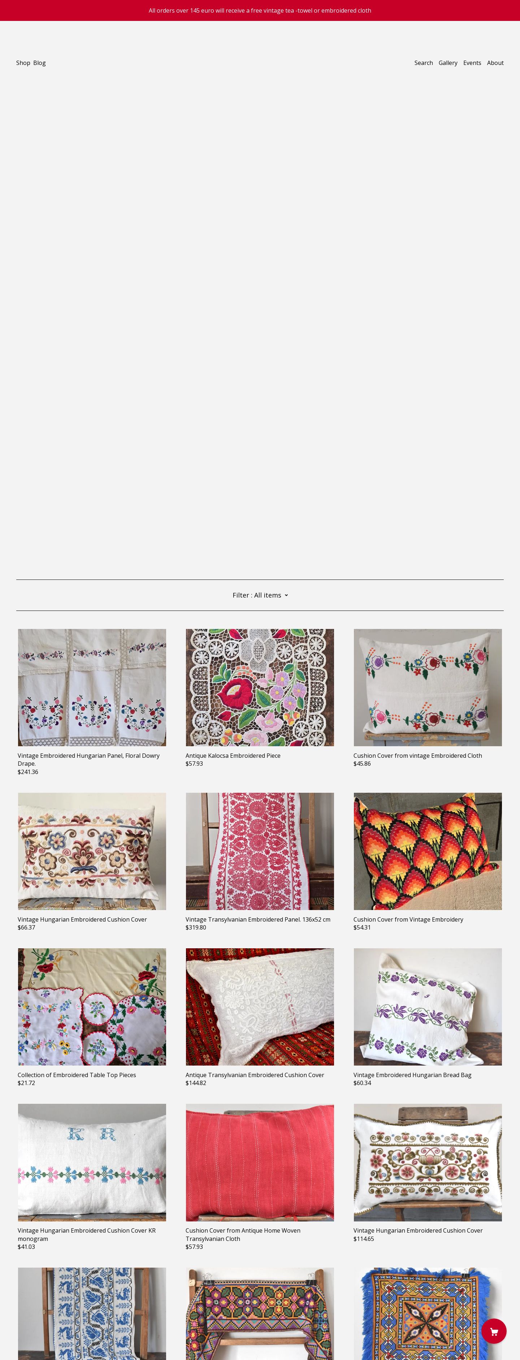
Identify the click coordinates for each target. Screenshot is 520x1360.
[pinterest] (29, 1308)
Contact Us (31, 1320)
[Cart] (494, 1331)
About (495, 63)
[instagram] (19, 1308)
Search (424, 63)
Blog (39, 63)
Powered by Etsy (38, 1339)
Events (472, 63)
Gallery (448, 63)
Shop (23, 63)
